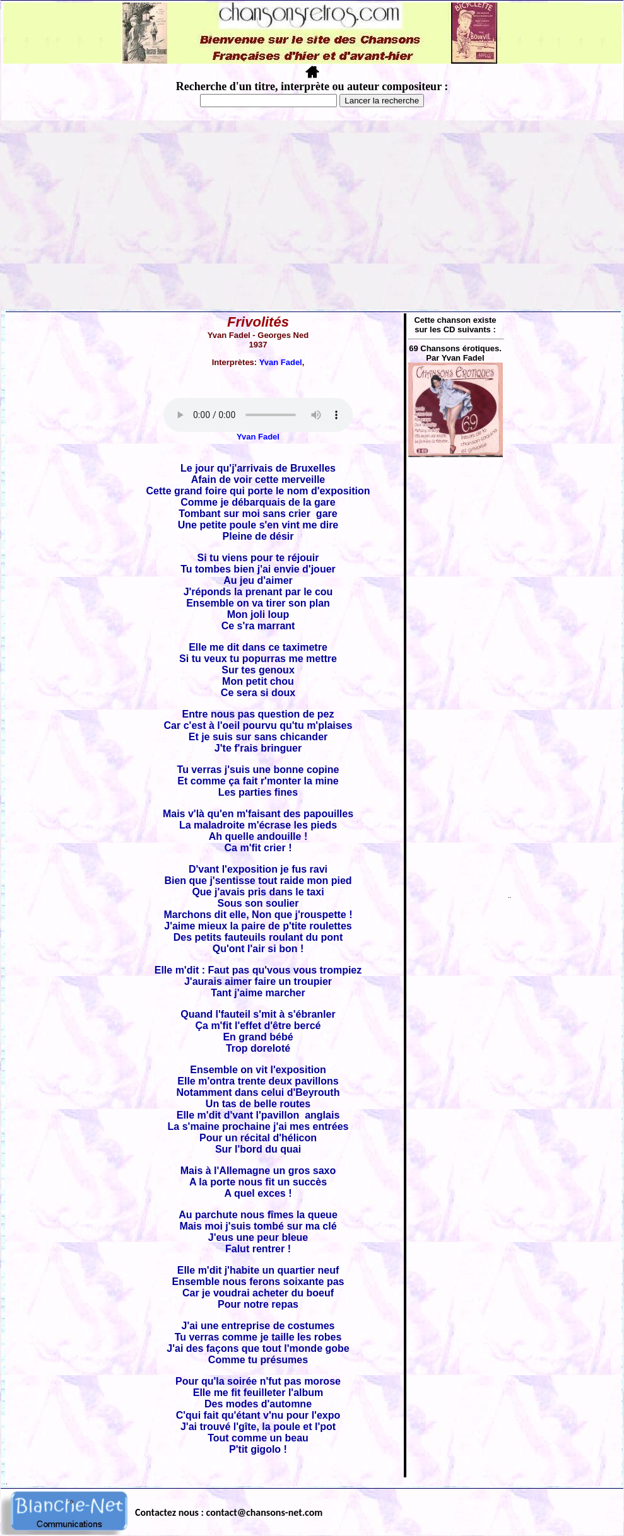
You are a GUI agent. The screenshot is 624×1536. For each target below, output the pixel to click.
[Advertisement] (312, 215)
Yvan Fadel (280, 362)
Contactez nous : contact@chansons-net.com (228, 1512)
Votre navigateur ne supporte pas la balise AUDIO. (258, 415)
